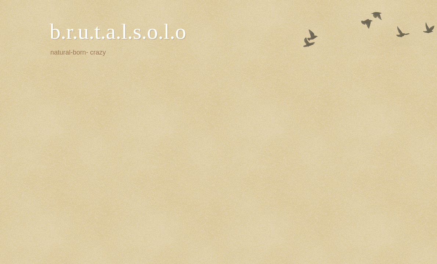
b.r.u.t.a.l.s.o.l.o (118, 31)
